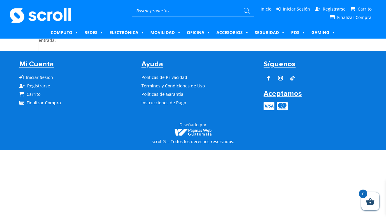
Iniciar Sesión (296, 9)
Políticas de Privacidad (164, 77)
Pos (298, 33)
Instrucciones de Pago (163, 102)
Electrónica (126, 33)
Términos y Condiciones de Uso (173, 86)
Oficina (198, 33)
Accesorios (233, 33)
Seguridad (270, 33)
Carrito (365, 9)
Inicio (266, 9)
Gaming (323, 33)
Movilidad (165, 33)
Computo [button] (64, 33)
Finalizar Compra (354, 17)
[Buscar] (246, 11)
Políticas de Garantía (162, 94)
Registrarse (334, 9)
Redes (93, 33)
